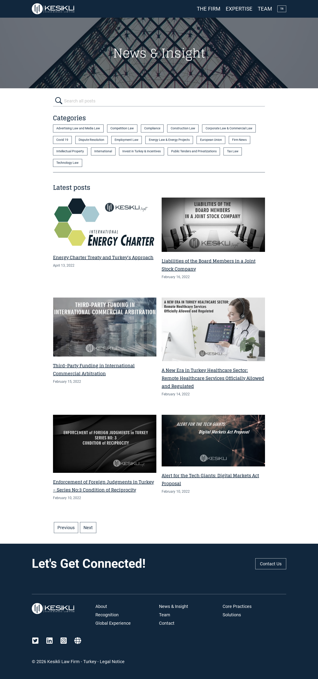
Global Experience (113, 623)
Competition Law (122, 128)
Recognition (107, 614)
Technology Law (67, 163)
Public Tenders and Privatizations (194, 151)
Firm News (239, 140)
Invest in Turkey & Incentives (141, 151)
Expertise (239, 9)
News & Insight (173, 606)
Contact (166, 623)
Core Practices (237, 606)
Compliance (152, 128)
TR (281, 8)
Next (88, 527)
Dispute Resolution (91, 140)
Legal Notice (112, 661)
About (101, 606)
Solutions (232, 614)
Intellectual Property (70, 151)
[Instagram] (63, 640)
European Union (211, 140)
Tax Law (232, 151)
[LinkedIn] (49, 640)
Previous (66, 527)
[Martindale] (77, 640)
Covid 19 (62, 140)
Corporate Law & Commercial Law (229, 128)
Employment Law (126, 140)
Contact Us (271, 563)
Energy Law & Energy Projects (169, 140)
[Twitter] (35, 640)
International (103, 151)
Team (265, 9)
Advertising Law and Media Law (78, 128)
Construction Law (183, 128)
